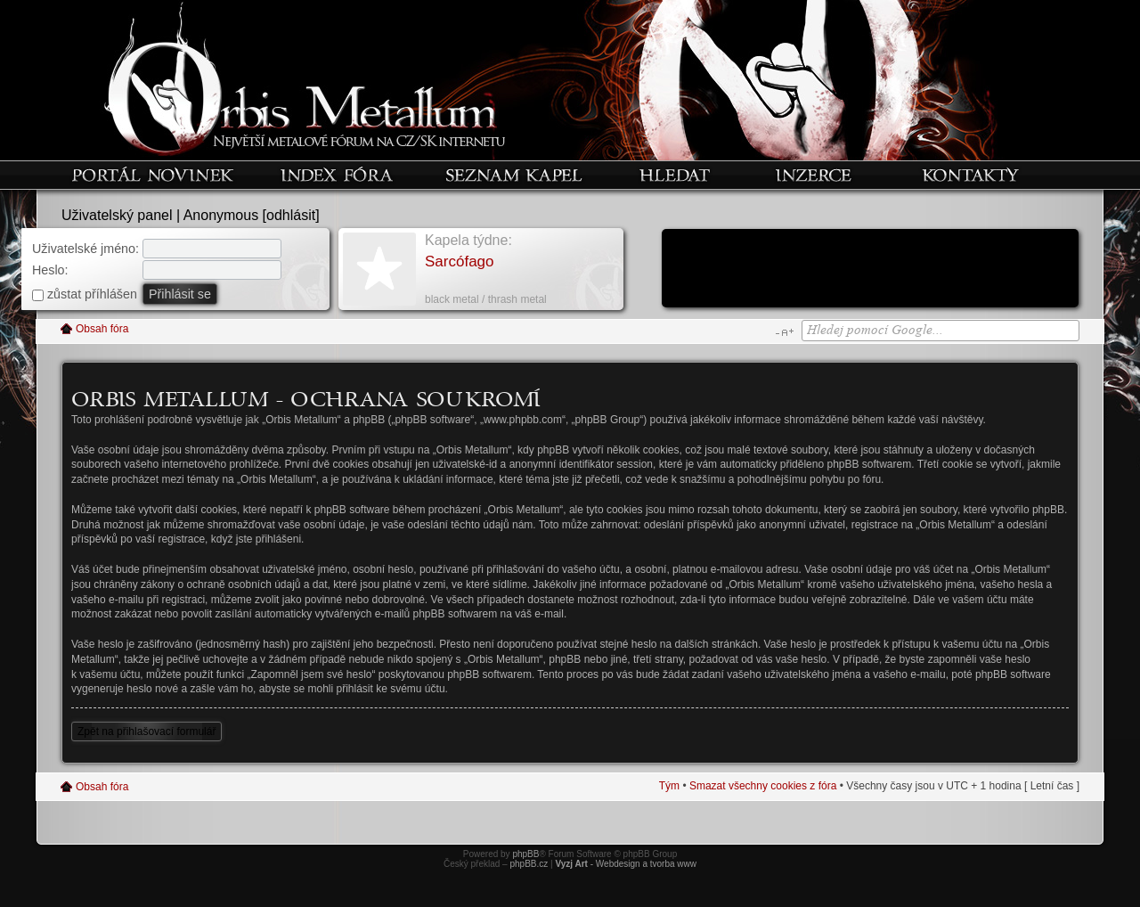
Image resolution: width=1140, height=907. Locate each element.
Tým (669, 786)
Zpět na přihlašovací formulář (146, 731)
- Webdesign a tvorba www (625, 864)
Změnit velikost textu (784, 332)
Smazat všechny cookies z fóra (762, 786)
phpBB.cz (528, 864)
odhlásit (290, 215)
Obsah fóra (102, 329)
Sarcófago (459, 261)
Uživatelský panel (117, 215)
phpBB (525, 854)
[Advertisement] (870, 270)
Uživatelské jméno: (85, 248)
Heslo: (50, 270)
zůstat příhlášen (84, 294)
